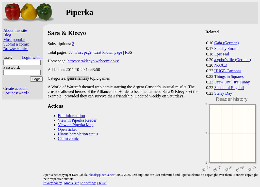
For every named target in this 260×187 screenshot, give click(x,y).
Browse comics (15, 49)
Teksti (103, 183)
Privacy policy (52, 183)
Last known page (108, 52)
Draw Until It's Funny (232, 82)
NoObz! (221, 65)
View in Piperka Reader (77, 120)
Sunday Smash (226, 48)
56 (71, 52)
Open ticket (67, 129)
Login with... (32, 57)
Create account (15, 88)
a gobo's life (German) (232, 59)
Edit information (71, 115)
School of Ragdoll (229, 87)
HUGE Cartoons (227, 71)
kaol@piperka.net (101, 175)
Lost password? (16, 93)
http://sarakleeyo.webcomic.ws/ (93, 61)
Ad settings (88, 183)
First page (83, 52)
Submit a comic (16, 44)
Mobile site (71, 183)
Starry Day (223, 93)
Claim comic (68, 138)
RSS (128, 52)
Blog (7, 35)
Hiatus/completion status (78, 134)
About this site (15, 30)
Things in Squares (229, 76)
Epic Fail (221, 54)
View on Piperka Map (75, 125)
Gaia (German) (226, 43)
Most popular (14, 39)
